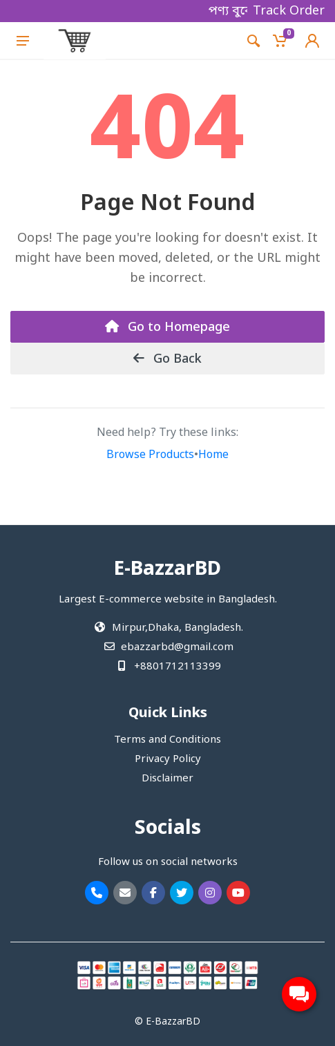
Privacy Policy (168, 759)
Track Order (289, 11)
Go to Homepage (167, 327)
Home (213, 455)
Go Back (167, 359)
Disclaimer (167, 779)
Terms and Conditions (167, 740)
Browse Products (150, 455)
